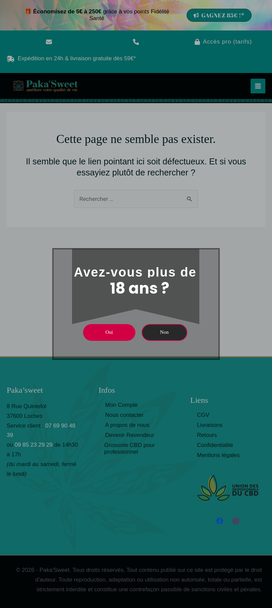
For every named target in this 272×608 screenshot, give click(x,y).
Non (164, 332)
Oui (109, 332)
